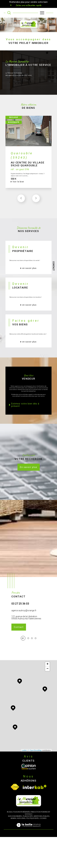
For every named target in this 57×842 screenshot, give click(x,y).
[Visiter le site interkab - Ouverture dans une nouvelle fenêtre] (35, 792)
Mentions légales (41, 821)
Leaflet (24, 755)
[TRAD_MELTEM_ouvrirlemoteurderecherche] (9, 13)
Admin (13, 823)
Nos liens (21, 823)
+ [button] (47, 669)
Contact (53, 266)
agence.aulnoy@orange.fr (23, 623)
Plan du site (28, 821)
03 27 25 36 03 (20, 616)
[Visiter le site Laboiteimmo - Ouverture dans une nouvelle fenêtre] (28, 833)
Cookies (43, 823)
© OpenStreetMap (35, 755)
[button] (36, 210)
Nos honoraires (14, 821)
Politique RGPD (32, 823)
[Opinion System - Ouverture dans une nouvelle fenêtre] (28, 772)
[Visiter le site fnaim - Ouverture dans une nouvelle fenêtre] (15, 792)
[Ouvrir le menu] (42, 13)
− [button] (47, 674)
